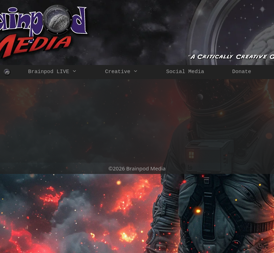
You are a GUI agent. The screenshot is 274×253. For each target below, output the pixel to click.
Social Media (185, 72)
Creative (128, 72)
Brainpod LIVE (59, 72)
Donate (241, 72)
